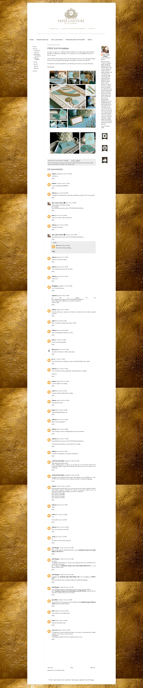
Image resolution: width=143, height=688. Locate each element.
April (35, 66)
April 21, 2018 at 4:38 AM (63, 309)
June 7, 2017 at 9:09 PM (71, 203)
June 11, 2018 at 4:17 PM (62, 368)
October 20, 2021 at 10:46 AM (67, 574)
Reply (53, 178)
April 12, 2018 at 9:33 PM (63, 295)
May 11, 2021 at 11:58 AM (61, 514)
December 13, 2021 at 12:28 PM (65, 600)
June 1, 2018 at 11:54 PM (60, 340)
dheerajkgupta (55, 286)
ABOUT (90, 40)
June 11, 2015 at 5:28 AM (62, 193)
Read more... (62, 288)
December (36, 50)
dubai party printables (65, 163)
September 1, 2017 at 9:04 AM (65, 286)
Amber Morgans (55, 548)
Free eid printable (54, 164)
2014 (34, 46)
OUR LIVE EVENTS (57, 40)
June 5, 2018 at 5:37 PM (63, 349)
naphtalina (82, 680)
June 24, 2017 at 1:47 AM (62, 257)
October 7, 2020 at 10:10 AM (63, 486)
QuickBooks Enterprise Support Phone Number (63, 466)
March (35, 68)
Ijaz (52, 359)
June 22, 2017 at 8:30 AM (71, 234)
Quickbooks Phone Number (58, 461)
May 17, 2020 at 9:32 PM (62, 419)
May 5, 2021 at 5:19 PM (62, 505)
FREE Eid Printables (36, 58)
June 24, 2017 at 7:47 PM (62, 267)
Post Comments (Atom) (59, 670)
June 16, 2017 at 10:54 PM (61, 215)
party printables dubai (69, 164)
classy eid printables (55, 163)
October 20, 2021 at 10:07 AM (67, 548)
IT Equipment (55, 635)
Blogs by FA (55, 349)
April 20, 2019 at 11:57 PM (63, 381)
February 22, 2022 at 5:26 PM (61, 611)
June (35, 64)
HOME (31, 40)
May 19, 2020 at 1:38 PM (62, 429)
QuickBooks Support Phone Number (68, 577)
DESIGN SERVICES (42, 40)
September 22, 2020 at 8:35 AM (72, 475)
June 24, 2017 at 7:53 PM (62, 276)
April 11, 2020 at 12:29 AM (63, 400)
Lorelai (53, 391)
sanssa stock (54, 630)
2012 (34, 71)
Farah (53, 340)
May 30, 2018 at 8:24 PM (62, 330)
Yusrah (53, 536)
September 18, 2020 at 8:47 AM (72, 461)
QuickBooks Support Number (88, 602)
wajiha (53, 321)
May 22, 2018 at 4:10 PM (60, 321)
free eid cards (85, 163)
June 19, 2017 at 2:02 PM (62, 225)
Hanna (53, 215)
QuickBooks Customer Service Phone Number (72, 566)
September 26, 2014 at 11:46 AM (64, 174)
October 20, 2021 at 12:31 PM (66, 587)
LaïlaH (53, 514)
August (36, 53)
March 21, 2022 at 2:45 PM (64, 630)
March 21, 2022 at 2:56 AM (61, 620)
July (35, 62)
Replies (55, 242)
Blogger (92, 680)
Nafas (53, 611)
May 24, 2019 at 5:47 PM (60, 391)
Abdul (53, 620)
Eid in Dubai (73, 163)
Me (57, 245)
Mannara (54, 410)
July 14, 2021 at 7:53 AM (60, 536)
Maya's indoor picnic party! (37, 55)
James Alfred (54, 600)
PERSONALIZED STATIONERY (75, 40)
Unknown (54, 174)
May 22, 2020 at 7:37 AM (62, 439)
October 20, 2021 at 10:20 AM (67, 559)
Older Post (92, 667)
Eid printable (79, 163)
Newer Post (50, 667)
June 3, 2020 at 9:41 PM (62, 451)
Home (71, 667)
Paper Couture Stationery (57, 203)
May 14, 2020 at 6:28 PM (61, 410)
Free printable (61, 164)
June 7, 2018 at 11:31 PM (59, 359)
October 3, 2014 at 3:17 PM (63, 183)
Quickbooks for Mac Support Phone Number (70, 477)
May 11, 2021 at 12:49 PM (63, 527)
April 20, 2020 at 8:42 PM (64, 245)
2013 (34, 49)
